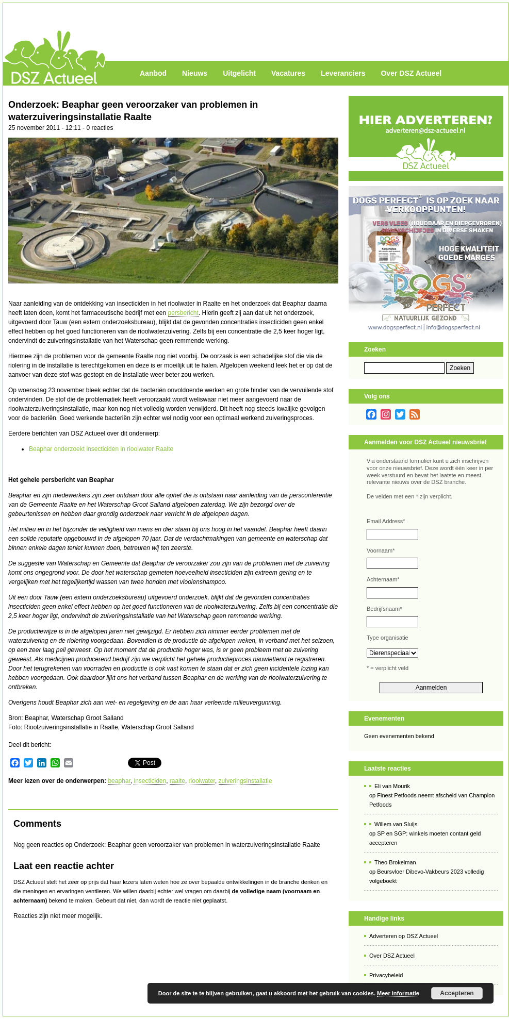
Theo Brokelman (395, 862)
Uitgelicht (239, 73)
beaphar (119, 780)
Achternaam (383, 579)
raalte (177, 780)
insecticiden (150, 780)
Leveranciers (343, 73)
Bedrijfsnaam (384, 609)
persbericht (183, 312)
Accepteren (456, 993)
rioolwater (202, 780)
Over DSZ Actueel (411, 73)
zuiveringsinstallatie (245, 780)
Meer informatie (398, 993)
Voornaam (381, 550)
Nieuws (194, 73)
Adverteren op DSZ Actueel (403, 936)
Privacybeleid (386, 975)
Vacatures (288, 73)
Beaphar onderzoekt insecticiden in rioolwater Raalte (101, 449)
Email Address (386, 521)
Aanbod (153, 73)
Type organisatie (387, 637)
